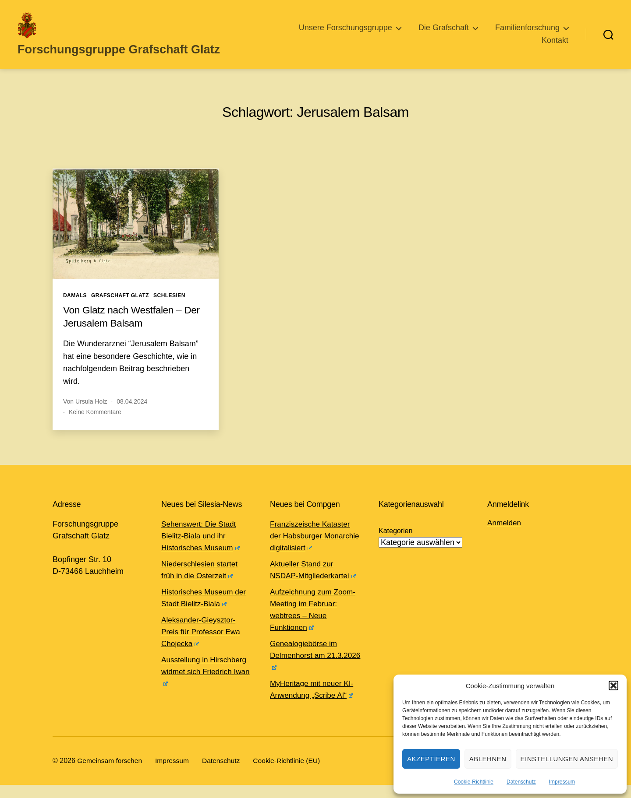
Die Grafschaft (443, 34)
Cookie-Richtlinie (473, 782)
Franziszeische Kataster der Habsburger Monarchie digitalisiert (312, 549)
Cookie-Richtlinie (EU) (291, 773)
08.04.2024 (132, 414)
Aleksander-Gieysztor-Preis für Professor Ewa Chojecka (202, 645)
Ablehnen (488, 759)
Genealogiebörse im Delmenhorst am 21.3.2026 (305, 668)
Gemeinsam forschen (110, 773)
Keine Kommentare (95, 425)
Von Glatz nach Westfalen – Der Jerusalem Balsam (135, 329)
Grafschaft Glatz (120, 309)
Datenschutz (521, 782)
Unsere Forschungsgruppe (345, 34)
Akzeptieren (431, 759)
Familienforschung (527, 34)
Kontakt (555, 46)
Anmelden (505, 535)
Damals (75, 309)
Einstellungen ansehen (567, 759)
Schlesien (169, 309)
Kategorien (395, 544)
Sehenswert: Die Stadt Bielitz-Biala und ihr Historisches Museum (202, 549)
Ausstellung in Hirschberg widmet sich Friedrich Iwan (206, 684)
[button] (613, 685)
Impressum (562, 782)
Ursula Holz (91, 414)
